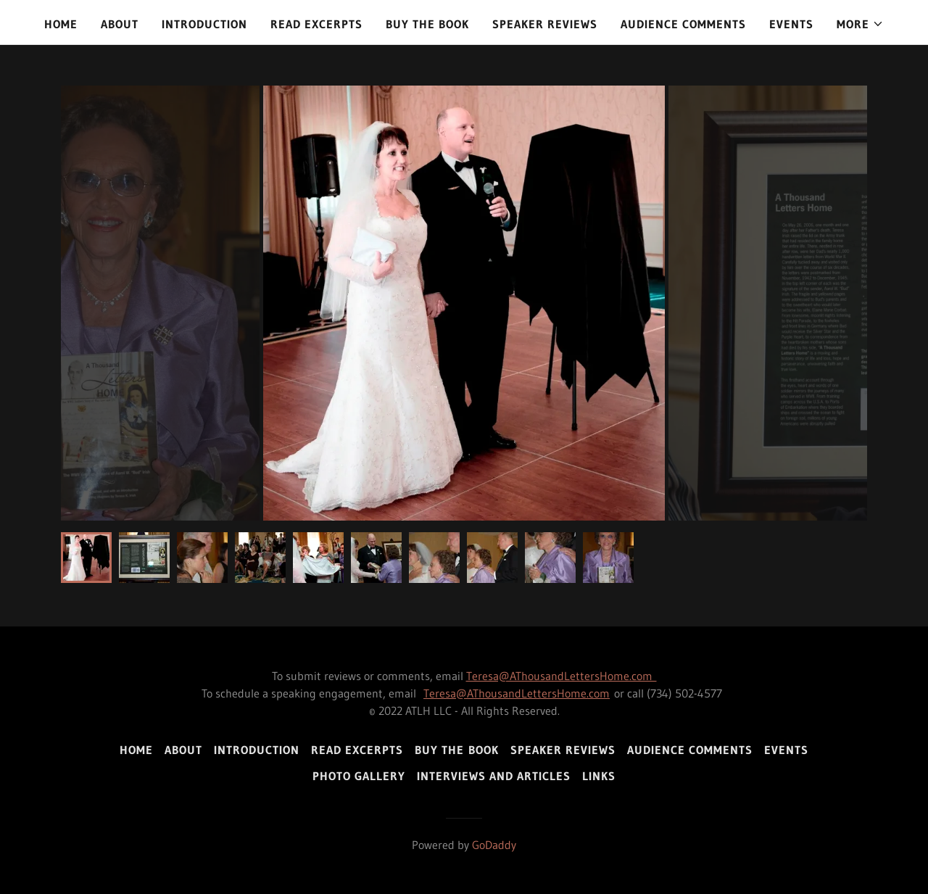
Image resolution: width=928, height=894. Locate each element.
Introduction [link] (204, 24)
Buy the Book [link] (427, 24)
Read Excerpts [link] (316, 24)
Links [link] (599, 776)
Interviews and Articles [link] (494, 776)
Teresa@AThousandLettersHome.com (561, 676)
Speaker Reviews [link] (544, 24)
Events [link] (791, 24)
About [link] (119, 24)
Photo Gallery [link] (358, 776)
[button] (860, 24)
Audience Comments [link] (683, 24)
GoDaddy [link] (494, 844)
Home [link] (61, 24)
